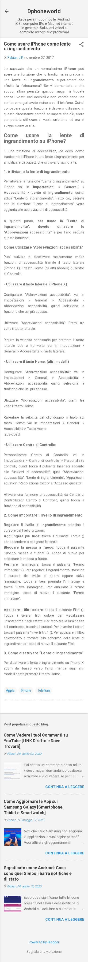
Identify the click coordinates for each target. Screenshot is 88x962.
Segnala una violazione (44, 951)
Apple (10, 690)
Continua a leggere (64, 787)
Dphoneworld (44, 11)
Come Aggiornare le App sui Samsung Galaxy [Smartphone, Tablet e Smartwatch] (34, 807)
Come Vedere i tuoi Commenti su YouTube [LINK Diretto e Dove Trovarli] (36, 741)
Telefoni (43, 690)
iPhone (26, 690)
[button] (81, 45)
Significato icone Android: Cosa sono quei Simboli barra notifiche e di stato (38, 873)
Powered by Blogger (44, 942)
